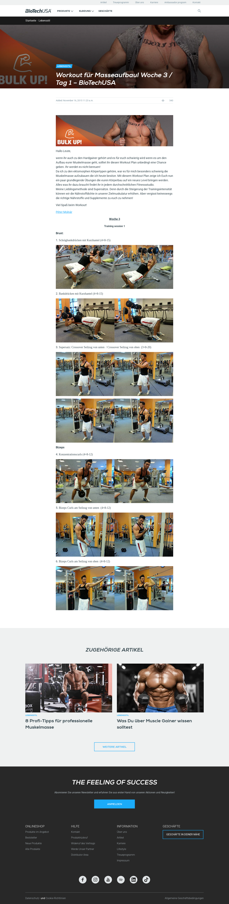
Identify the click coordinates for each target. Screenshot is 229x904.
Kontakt (197, 2)
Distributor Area (79, 854)
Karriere (154, 2)
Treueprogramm (121, 2)
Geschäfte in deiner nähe (183, 834)
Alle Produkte (32, 849)
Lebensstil (44, 20)
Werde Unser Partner (82, 849)
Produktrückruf (79, 837)
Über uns (139, 2)
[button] (65, 11)
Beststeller (31, 837)
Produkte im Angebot (37, 831)
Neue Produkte (33, 843)
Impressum (123, 860)
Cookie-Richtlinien (56, 898)
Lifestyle (121, 849)
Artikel (103, 2)
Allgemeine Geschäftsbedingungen (184, 898)
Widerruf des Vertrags (83, 843)
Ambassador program (175, 2)
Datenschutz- (33, 898)
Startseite (30, 20)
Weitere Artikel (114, 747)
